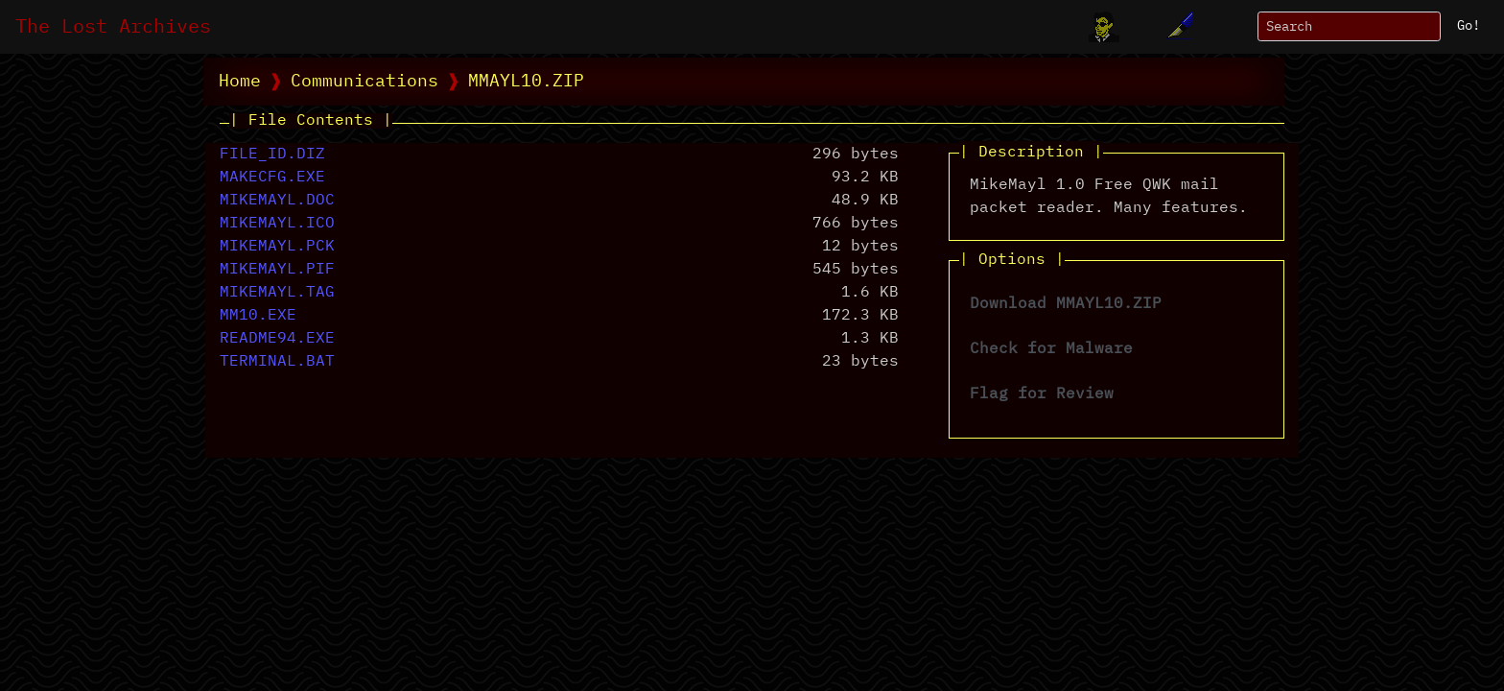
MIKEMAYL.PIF (277, 269)
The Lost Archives (113, 26)
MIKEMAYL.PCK (277, 246)
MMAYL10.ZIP (526, 81)
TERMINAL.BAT (277, 361)
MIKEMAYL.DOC (277, 200)
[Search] (1349, 26)
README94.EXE (277, 338)
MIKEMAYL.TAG (277, 292)
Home (240, 81)
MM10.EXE (258, 315)
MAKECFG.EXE (272, 177)
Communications (364, 81)
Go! (1468, 26)
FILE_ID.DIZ (272, 154)
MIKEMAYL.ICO (277, 223)
